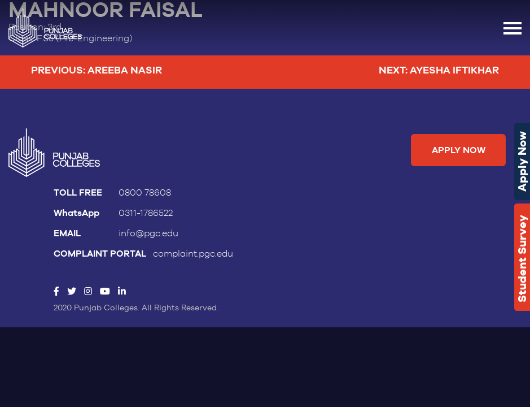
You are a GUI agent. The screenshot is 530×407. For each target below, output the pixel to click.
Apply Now (522, 161)
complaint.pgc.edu (193, 253)
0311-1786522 (146, 213)
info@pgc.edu (148, 233)
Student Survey (522, 258)
